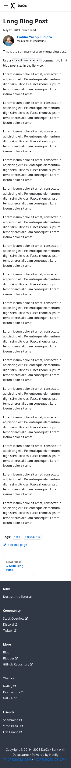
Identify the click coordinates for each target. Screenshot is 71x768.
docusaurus (32, 537)
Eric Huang (12, 732)
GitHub (9, 698)
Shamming (12, 720)
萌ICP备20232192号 (17, 759)
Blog (6, 652)
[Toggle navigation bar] (6, 5)
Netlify (9, 686)
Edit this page (15, 545)
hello (17, 537)
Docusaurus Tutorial (17, 597)
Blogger (10, 658)
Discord (10, 624)
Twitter (9, 630)
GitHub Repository (18, 664)
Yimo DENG (13, 726)
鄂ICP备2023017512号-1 (51, 759)
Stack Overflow (15, 618)
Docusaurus (13, 692)
